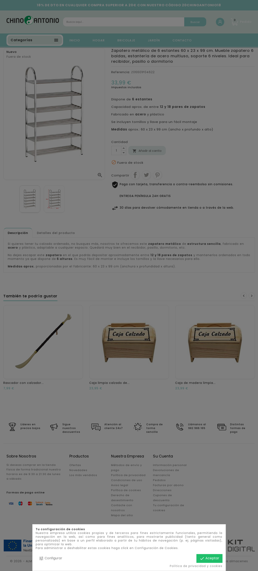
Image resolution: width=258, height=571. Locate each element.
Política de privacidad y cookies (196, 566)
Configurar (50, 558)
